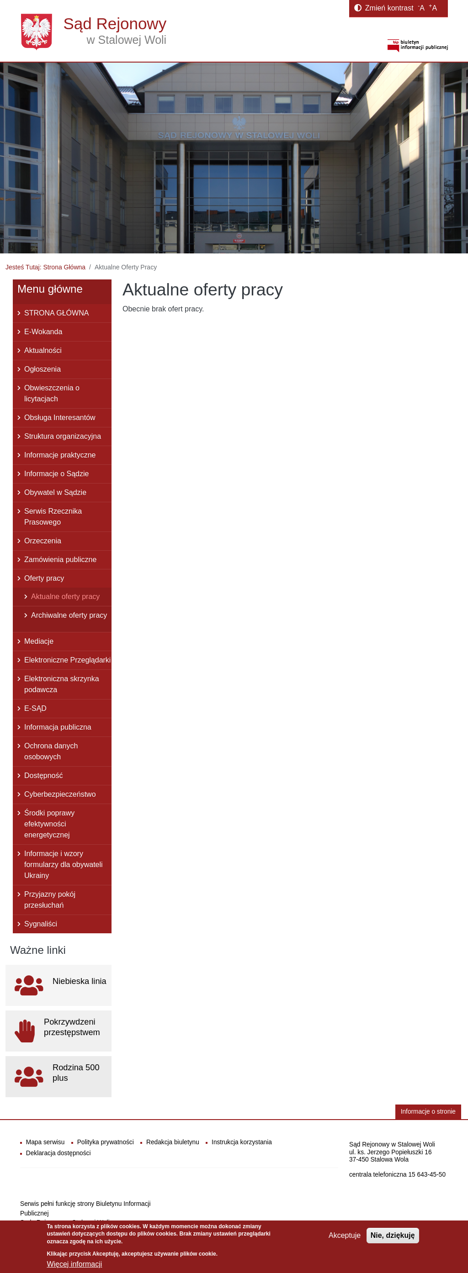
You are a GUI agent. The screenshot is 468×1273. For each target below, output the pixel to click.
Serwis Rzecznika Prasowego (53, 516)
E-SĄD (35, 708)
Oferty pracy (44, 578)
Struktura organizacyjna (62, 436)
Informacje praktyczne (60, 455)
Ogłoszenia (42, 369)
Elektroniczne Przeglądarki (67, 660)
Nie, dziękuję (393, 1235)
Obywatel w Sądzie (55, 492)
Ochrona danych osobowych (51, 751)
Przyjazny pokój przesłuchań (49, 899)
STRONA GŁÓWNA (56, 313)
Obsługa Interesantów (60, 417)
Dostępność (43, 775)
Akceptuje (345, 1235)
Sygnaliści (40, 924)
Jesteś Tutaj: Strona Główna (45, 267)
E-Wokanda (43, 332)
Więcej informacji (74, 1264)
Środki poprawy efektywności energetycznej (49, 824)
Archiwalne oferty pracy (69, 615)
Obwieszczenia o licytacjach (52, 393)
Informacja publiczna (57, 727)
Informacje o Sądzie (56, 474)
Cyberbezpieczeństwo (60, 794)
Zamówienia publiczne (60, 559)
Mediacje (38, 641)
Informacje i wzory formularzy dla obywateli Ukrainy (63, 864)
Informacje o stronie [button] (428, 1111)
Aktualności (43, 350)
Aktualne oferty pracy (65, 596)
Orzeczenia (42, 541)
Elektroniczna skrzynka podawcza (61, 684)
